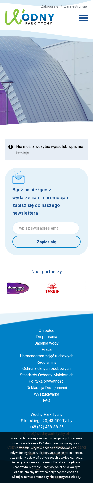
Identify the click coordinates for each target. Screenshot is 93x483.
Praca (47, 349)
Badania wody (46, 343)
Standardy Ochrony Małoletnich (46, 375)
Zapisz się (46, 242)
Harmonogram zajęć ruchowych (46, 356)
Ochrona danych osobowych (46, 368)
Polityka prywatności (46, 381)
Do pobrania (46, 336)
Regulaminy (46, 362)
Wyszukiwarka (46, 394)
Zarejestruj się (75, 6)
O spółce (46, 330)
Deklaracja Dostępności (46, 387)
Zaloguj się (49, 6)
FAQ (46, 400)
